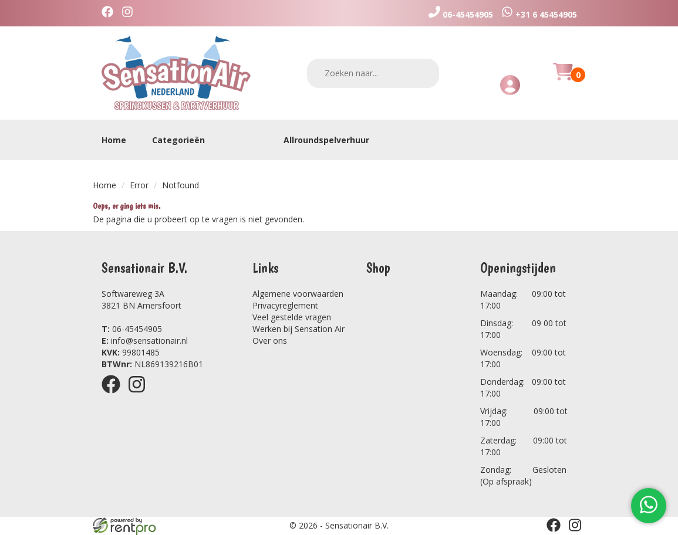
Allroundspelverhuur (326, 139)
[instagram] (130, 13)
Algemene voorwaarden (297, 293)
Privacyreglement (285, 305)
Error (139, 185)
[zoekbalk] (373, 73)
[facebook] (110, 13)
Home (114, 139)
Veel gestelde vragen (291, 317)
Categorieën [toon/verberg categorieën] (184, 139)
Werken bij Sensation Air (298, 328)
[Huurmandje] (563, 78)
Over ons (269, 340)
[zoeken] (422, 73)
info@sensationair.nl (145, 340)
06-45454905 (132, 328)
